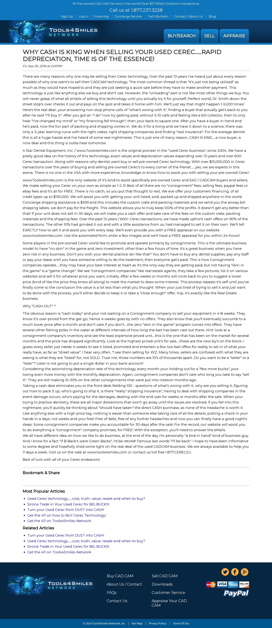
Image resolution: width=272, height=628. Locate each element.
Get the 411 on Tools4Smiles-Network (59, 521)
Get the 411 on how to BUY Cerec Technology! (66, 515)
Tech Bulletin (158, 16)
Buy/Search (182, 35)
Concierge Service (128, 16)
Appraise (234, 35)
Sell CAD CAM (165, 576)
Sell (209, 35)
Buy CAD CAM (120, 576)
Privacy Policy (157, 623)
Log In (83, 16)
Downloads (162, 584)
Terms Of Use (181, 623)
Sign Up (67, 16)
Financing (101, 16)
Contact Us (117, 601)
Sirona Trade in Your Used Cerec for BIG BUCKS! (68, 504)
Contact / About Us (188, 16)
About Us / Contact (124, 584)
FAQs (112, 592)
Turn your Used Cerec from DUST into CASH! (65, 510)
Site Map (136, 623)
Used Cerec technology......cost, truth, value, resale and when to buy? (86, 498)
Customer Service (168, 592)
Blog (212, 16)
